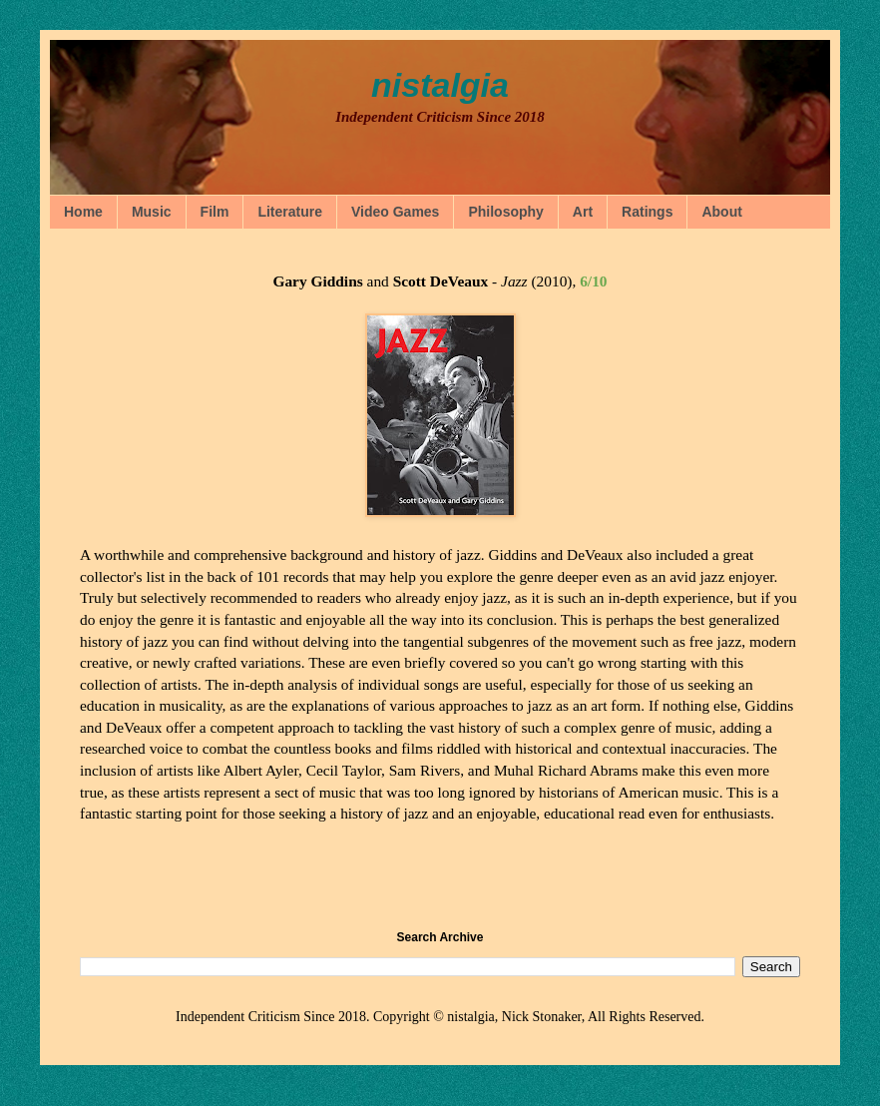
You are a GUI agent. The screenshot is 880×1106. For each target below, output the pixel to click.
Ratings (647, 212)
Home (83, 212)
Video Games (395, 212)
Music (152, 212)
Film (215, 212)
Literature (289, 212)
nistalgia (440, 85)
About (721, 212)
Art (583, 212)
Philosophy (505, 212)
